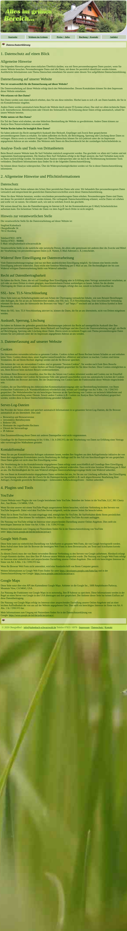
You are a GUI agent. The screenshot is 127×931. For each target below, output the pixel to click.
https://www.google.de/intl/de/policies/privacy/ (31, 615)
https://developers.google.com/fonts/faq (79, 570)
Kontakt (108, 627)
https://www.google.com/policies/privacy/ (54, 573)
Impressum (84, 627)
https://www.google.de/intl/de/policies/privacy (29, 531)
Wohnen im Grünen (38, 37)
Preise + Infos (63, 37)
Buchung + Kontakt (88, 37)
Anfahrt (114, 37)
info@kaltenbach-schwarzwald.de (40, 627)
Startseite (12, 37)
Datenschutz (97, 627)
